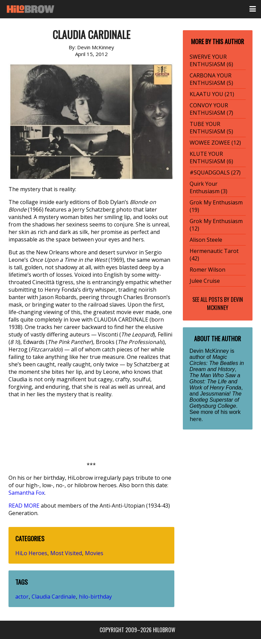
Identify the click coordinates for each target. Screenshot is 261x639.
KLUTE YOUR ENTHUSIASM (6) (211, 157)
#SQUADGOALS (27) (215, 172)
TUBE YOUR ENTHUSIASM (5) (211, 127)
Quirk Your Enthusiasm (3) (208, 187)
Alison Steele (206, 239)
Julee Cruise (205, 281)
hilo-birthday (95, 596)
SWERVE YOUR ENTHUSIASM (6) (211, 60)
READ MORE (23, 505)
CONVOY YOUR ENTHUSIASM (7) (211, 109)
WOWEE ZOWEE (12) (215, 142)
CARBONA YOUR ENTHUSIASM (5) (211, 79)
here (196, 419)
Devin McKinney (225, 303)
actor (22, 596)
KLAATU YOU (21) (212, 94)
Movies (94, 553)
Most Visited (66, 553)
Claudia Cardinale (54, 596)
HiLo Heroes (31, 553)
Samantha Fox (26, 492)
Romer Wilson (207, 269)
